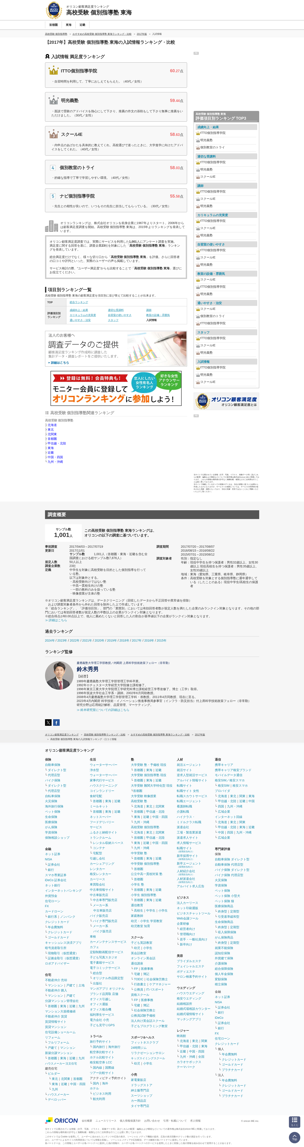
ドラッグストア (141, 1085)
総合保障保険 (224, 968)
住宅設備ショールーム (60, 1032)
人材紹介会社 (186, 872)
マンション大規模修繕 (60, 1011)
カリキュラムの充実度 (83, 315)
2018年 (124, 640)
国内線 (97, 1067)
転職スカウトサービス (192, 796)
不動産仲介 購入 (56, 990)
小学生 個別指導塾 (143, 895)
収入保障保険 (227, 932)
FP (136, 968)
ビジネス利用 (102, 1093)
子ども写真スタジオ (103, 957)
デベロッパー (57, 1099)
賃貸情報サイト (55, 1021)
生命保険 (51, 817)
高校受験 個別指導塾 (145, 827)
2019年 (112, 640)
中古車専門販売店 (105, 900)
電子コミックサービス (105, 968)
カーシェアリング (102, 863)
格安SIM (223, 785)
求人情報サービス (189, 843)
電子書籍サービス (102, 962)
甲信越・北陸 (57, 443)
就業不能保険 (224, 948)
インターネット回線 (228, 817)
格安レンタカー (100, 874)
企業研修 (183, 923)
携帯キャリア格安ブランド (233, 770)
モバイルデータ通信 (228, 775)
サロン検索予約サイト (192, 976)
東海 (51, 448)
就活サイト (184, 770)
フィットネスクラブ (144, 1042)
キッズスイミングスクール (148, 1058)
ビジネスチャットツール (193, 913)
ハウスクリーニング (103, 785)
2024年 (50, 640)
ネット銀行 (52, 885)
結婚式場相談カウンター (193, 1008)
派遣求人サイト (187, 837)
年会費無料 (55, 927)
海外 (105, 1083)
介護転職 (183, 811)
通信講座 (137, 963)
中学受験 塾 (139, 853)
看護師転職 (184, 806)
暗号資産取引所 (55, 948)
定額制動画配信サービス (106, 952)
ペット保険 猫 (224, 901)
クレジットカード (57, 922)
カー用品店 (138, 1100)
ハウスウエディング (190, 993)
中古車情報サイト (102, 889)
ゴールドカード (58, 937)
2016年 (149, 640)
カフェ (94, 947)
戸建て (70, 985)
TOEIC (138, 979)
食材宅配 (96, 796)
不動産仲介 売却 (56, 980)
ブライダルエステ (189, 961)
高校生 (138, 910)
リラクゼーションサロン (148, 1053)
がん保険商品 (224, 937)
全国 (201, 1056)
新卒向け (186, 944)
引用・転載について (175, 1120)
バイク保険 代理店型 (229, 875)
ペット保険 (52, 811)
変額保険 (221, 979)
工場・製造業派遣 (189, 832)
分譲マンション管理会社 (62, 1001)
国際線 (109, 1067)
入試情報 (203, 361)
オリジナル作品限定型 (108, 978)
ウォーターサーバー (103, 764)
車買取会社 (97, 884)
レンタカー (97, 869)
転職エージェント (189, 801)
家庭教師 (137, 915)
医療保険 (51, 822)
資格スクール (140, 994)
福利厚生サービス (102, 1014)
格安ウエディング (189, 998)
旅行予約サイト (100, 1041)
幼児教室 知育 (140, 926)
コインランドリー (102, 791)
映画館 (181, 1036)
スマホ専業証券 (55, 875)
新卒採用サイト (187, 857)
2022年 (75, 640)
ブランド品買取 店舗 (104, 994)
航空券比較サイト (102, 1052)
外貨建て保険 (224, 958)
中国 (251, 801)
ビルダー (54, 1073)
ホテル (94, 1088)
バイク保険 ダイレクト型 (232, 870)
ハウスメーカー (58, 1094)
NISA (48, 859)
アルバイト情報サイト (192, 780)
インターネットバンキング (63, 890)
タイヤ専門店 (140, 1106)
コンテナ (99, 848)
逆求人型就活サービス (192, 775)
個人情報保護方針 (130, 1120)
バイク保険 (52, 780)
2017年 (137, 640)
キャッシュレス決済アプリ (63, 942)
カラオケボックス (189, 1062)
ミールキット (99, 806)
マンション (55, 985)
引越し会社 (97, 858)
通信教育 (137, 905)
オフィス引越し (100, 999)
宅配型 (97, 853)
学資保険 (51, 832)
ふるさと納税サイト (103, 832)
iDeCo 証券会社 (56, 880)
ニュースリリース (106, 1120)
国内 (96, 1083)
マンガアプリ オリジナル (107, 988)
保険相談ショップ (57, 837)
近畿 (51, 452)
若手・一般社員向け (193, 939)
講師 (148, 310)
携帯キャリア (224, 764)
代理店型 (54, 775)
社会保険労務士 (157, 979)
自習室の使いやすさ (120, 315)
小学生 (163, 910)
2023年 (62, 640)
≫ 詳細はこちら (56, 620)
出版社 (97, 983)
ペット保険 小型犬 (227, 896)
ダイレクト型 (57, 770)
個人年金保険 (224, 974)
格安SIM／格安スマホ (230, 780)
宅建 (137, 974)
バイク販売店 (99, 915)
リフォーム (52, 1037)
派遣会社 (183, 827)
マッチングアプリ (189, 1019)
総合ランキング (79, 302)
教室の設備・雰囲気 (158, 315)
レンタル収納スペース (108, 843)
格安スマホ (240, 785)
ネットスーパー (100, 817)
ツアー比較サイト (102, 1073)
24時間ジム (139, 1047)
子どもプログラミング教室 (149, 1026)
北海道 (52, 425)
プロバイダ (222, 791)
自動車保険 (52, 764)
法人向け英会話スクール (148, 1020)
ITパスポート (155, 989)
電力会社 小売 (99, 1020)
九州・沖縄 (55, 461)
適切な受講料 (116, 310)
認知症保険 (222, 953)
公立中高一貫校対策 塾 (146, 874)
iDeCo (219, 1017)
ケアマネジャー (160, 984)
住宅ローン (52, 901)
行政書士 (140, 984)
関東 (204, 1041)
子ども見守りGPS (102, 1025)
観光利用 (99, 1099)
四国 (221, 806)
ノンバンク (67, 916)
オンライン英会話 (143, 958)
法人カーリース (187, 903)
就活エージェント (189, 764)
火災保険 (51, 801)
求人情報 (195, 1120)
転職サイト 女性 (188, 791)
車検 (93, 936)
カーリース (97, 879)
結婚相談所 (184, 1003)
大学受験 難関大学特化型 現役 (151, 785)
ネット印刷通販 (187, 908)
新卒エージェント (189, 865)
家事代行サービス (102, 780)
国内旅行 (99, 1047)
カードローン (54, 911)
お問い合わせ (152, 1120)
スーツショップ (141, 1095)
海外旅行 (114, 1047)
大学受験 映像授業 (143, 796)
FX (47, 906)
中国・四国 (55, 457)
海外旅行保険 (54, 806)
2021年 (87, 640)
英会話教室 (138, 953)
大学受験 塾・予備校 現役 (148, 764)
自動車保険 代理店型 (229, 864)
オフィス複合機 (100, 1009)
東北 (51, 429)
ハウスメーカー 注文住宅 (61, 1063)
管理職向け (187, 934)
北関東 (52, 434)
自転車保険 (52, 796)
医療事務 (147, 968)
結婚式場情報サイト (190, 1014)
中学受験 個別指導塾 (145, 863)
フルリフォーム (58, 1042)
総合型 (97, 973)
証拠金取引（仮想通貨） (65, 958)
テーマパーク (186, 1067)
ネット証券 (52, 854)
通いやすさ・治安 (80, 320)
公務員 (138, 989)
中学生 (150, 910)
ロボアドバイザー (57, 963)
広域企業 (224, 811)
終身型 (222, 911)
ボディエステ (186, 971)
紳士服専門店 (140, 1090)
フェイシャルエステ (190, 966)
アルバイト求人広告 (190, 886)
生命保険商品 (224, 922)
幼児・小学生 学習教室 (146, 921)
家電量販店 (138, 1080)
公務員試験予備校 (143, 1015)
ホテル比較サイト (102, 1057)
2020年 (99, 640)
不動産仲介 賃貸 (56, 1016)
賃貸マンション (55, 1027)
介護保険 (221, 963)
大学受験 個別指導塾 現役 (148, 775)
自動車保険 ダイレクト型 (232, 859)
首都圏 (52, 438)
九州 (81, 1006)
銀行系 (52, 916)
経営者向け (187, 929)
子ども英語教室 (141, 942)
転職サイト (184, 785)
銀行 (51, 870)
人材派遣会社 (186, 880)
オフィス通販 (99, 1004)
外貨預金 (51, 896)
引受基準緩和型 (228, 916)
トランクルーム (100, 837)
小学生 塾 (137, 884)
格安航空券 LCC (101, 1062)
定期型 (234, 911)
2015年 (162, 640)
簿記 (146, 974)
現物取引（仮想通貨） (63, 953)
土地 (81, 985)
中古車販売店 (99, 895)
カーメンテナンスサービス (108, 942)
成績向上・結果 (79, 310)
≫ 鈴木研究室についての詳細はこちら (103, 710)
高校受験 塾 (139, 801)
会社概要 (87, 1120)
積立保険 (221, 984)
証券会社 (54, 864)
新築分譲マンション (59, 1053)
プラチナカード (232, 1070)
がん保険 (51, 827)
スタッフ (113, 320)
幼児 (137, 948)
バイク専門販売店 (105, 921)
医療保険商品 (224, 906)
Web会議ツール (187, 918)
